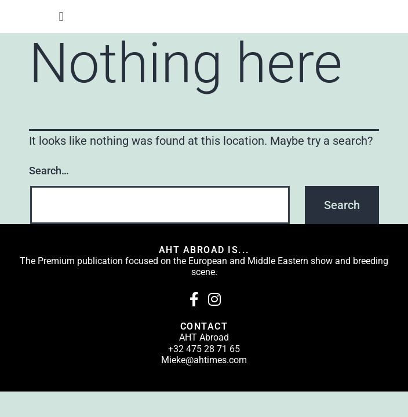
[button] (61, 16)
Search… (49, 170)
